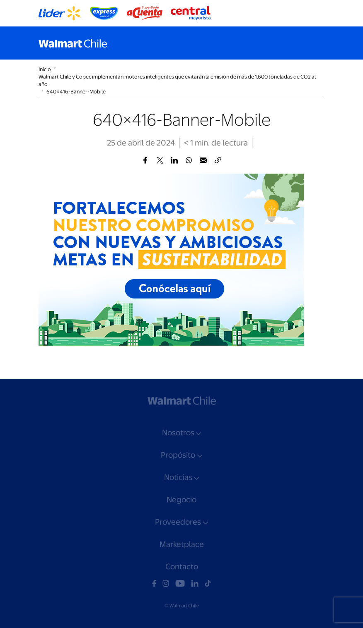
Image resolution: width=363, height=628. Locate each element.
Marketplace (182, 544)
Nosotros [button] (178, 432)
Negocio (181, 499)
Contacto (181, 566)
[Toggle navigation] (316, 43)
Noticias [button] (178, 477)
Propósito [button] (178, 455)
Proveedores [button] (178, 522)
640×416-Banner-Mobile (76, 91)
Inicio (45, 69)
